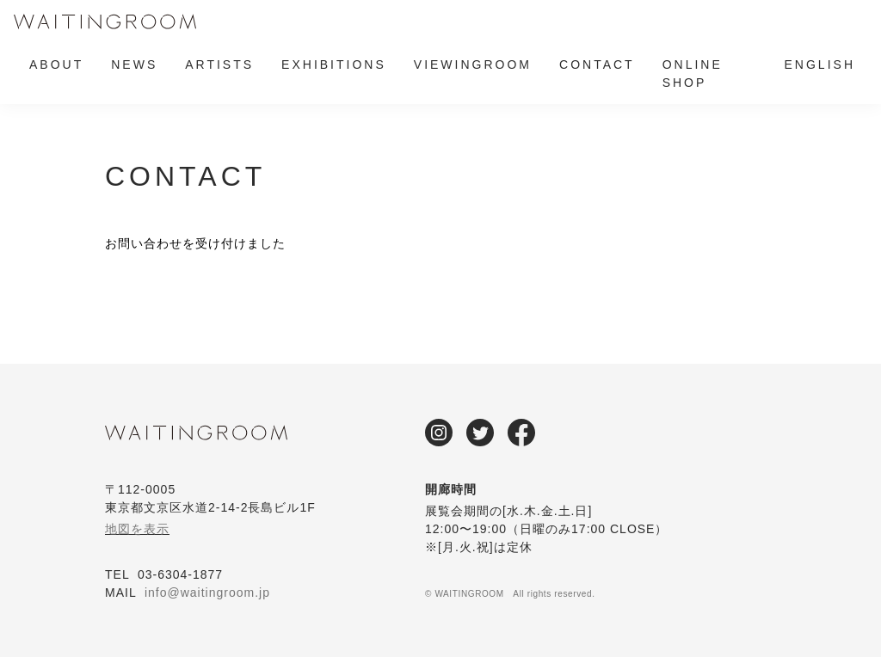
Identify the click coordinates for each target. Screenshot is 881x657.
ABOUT (56, 64)
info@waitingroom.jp (207, 592)
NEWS (134, 64)
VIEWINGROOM (473, 64)
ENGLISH (820, 64)
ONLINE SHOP (692, 73)
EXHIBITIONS (333, 64)
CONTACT (597, 64)
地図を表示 (137, 529)
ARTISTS (219, 64)
